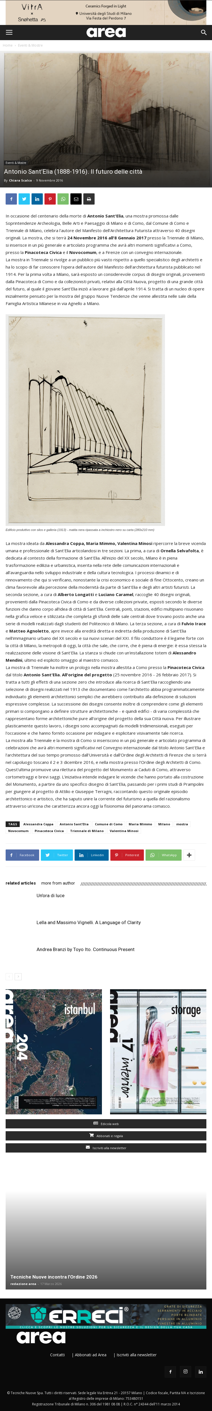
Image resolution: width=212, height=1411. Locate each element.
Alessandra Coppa (38, 824)
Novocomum (18, 831)
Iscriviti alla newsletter (106, 1148)
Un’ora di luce (50, 895)
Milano (164, 824)
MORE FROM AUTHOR (58, 883)
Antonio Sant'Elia (74, 824)
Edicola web (106, 1124)
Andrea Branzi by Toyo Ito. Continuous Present (86, 949)
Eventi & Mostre (30, 45)
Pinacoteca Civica (49, 831)
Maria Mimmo (140, 824)
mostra (182, 824)
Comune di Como (108, 824)
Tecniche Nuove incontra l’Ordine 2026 (53, 1277)
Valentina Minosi (124, 831)
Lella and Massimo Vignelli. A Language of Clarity (89, 922)
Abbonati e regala (106, 1136)
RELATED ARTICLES (21, 883)
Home (8, 45)
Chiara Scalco (20, 180)
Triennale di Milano (87, 831)
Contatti (57, 1354)
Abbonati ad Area (90, 1354)
